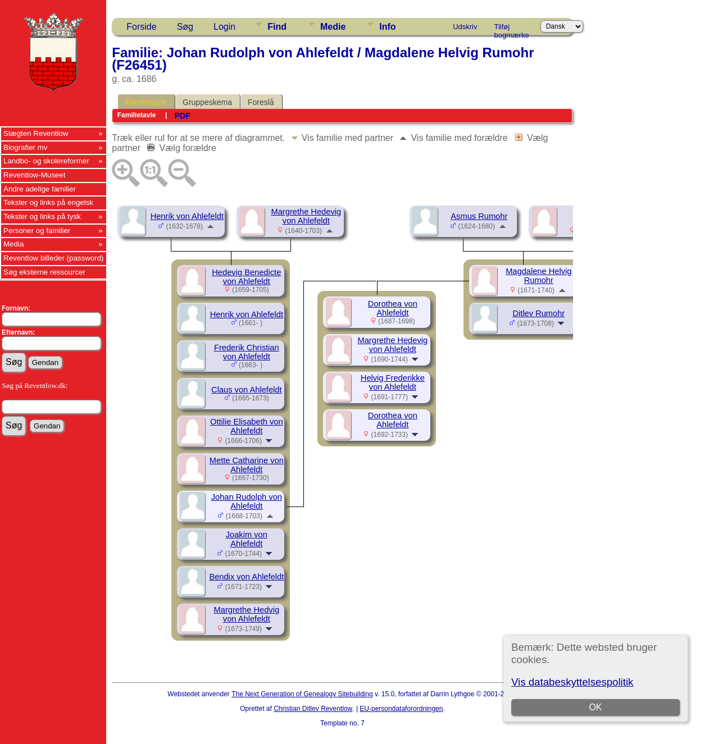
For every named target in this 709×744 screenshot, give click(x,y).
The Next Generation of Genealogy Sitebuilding (302, 694)
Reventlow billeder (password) (53, 258)
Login (224, 26)
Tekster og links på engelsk (48, 202)
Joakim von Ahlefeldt (246, 539)
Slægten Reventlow (36, 133)
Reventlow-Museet (34, 175)
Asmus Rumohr (479, 216)
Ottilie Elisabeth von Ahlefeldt (246, 426)
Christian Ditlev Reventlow (313, 709)
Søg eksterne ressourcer (44, 272)
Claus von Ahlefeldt (246, 389)
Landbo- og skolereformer (46, 161)
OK (595, 707)
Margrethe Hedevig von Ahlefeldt (306, 216)
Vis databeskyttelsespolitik (572, 682)
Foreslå (261, 102)
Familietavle (146, 102)
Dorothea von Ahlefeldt (392, 308)
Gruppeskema (207, 102)
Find (277, 26)
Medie (333, 26)
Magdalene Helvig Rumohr (538, 276)
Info (387, 26)
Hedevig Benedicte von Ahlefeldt (246, 277)
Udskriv (465, 26)
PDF (182, 115)
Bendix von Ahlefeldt (246, 576)
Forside (141, 26)
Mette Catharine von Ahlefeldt (247, 465)
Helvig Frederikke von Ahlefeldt (393, 382)
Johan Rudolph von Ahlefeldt (246, 501)
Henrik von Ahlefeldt (187, 216)
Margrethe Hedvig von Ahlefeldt (247, 614)
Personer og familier (36, 230)
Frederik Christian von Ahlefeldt (246, 352)
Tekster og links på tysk (42, 216)
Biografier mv (25, 147)
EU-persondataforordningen (401, 709)
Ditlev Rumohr (538, 313)
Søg (185, 26)
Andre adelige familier (39, 189)
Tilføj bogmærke (511, 28)
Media (13, 244)
